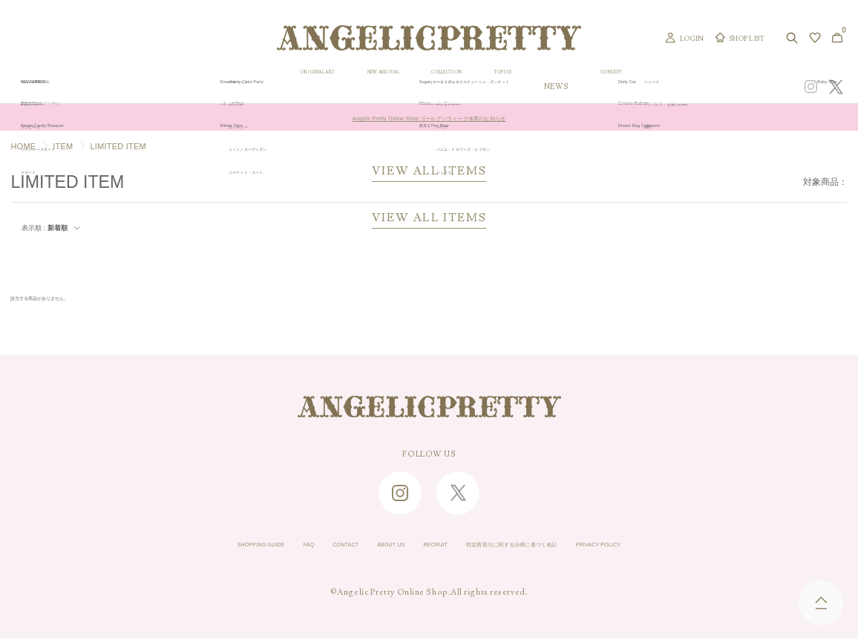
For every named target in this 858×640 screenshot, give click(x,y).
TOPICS (584, 86)
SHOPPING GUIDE (181, 546)
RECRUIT (427, 546)
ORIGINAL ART (339, 86)
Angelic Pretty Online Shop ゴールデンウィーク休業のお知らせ (429, 117)
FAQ (249, 546)
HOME (23, 146)
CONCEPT (706, 86)
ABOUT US (363, 546)
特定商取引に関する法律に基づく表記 (544, 546)
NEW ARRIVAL (427, 86)
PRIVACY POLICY (679, 546)
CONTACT (300, 546)
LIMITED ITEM (117, 146)
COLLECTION (512, 86)
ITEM (63, 146)
